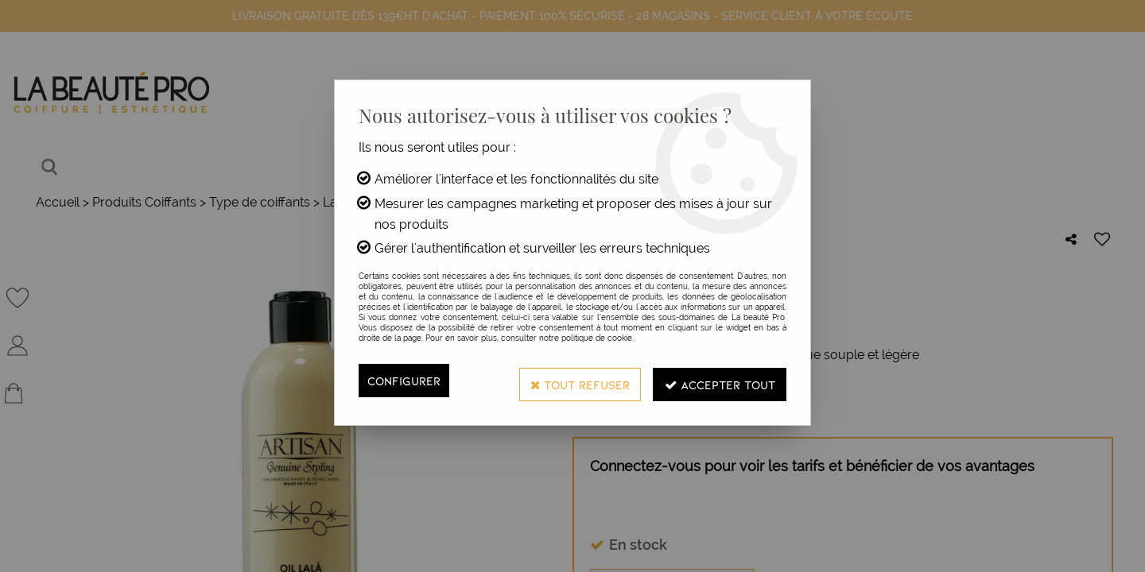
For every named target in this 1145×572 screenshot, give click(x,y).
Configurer (406, 380)
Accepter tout (714, 380)
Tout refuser (563, 380)
